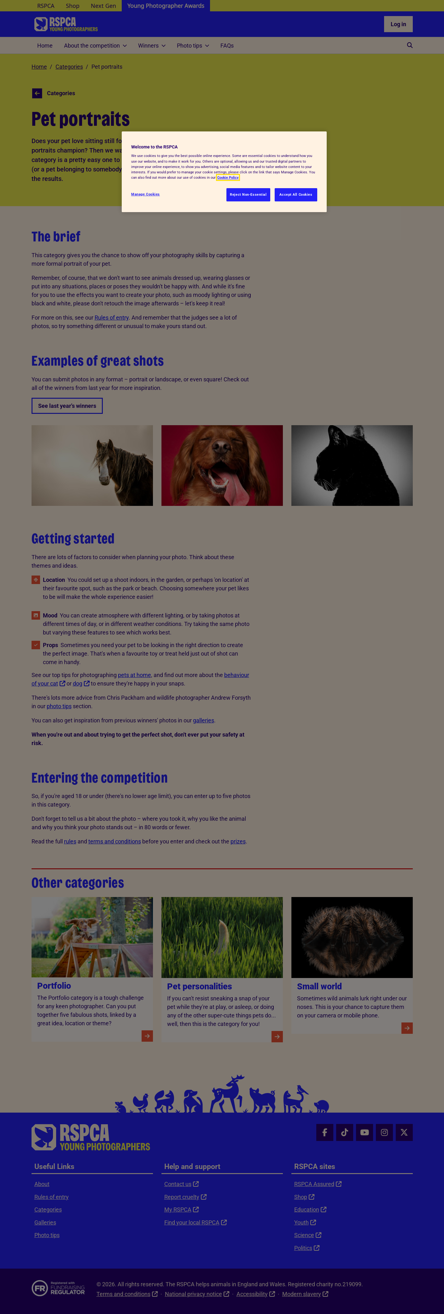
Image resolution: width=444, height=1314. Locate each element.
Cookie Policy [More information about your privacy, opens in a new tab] (228, 177)
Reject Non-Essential (248, 194)
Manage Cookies (145, 194)
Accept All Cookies (295, 194)
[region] (224, 171)
